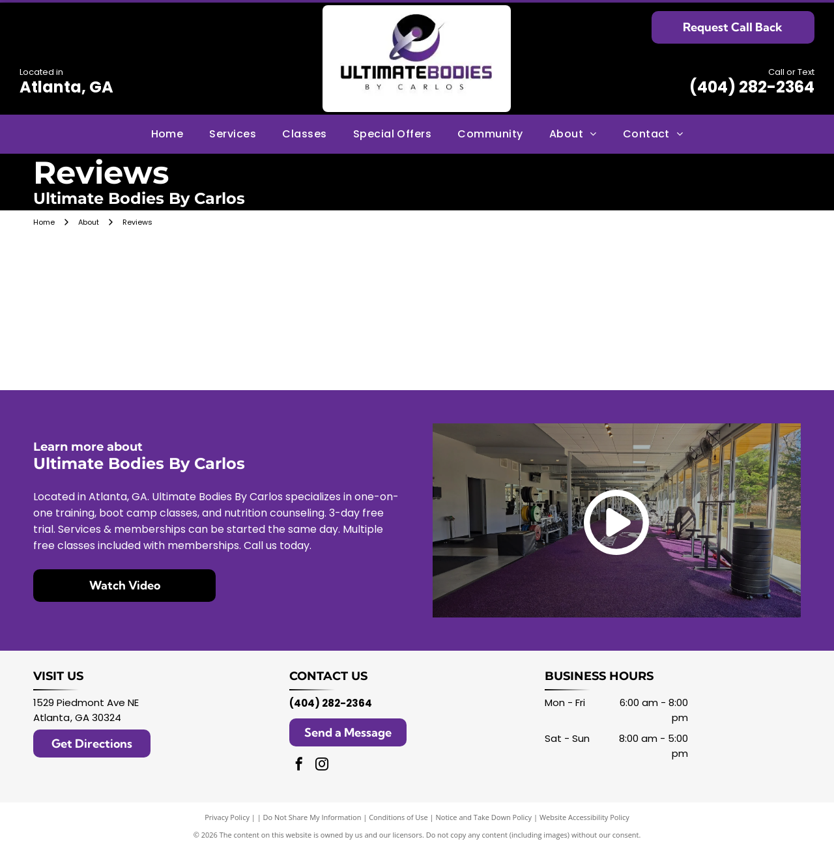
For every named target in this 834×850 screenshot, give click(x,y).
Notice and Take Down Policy (484, 817)
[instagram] (322, 765)
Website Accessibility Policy (584, 817)
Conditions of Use (398, 817)
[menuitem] (167, 133)
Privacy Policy (227, 817)
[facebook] (299, 765)
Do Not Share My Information (312, 817)
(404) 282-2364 (751, 87)
